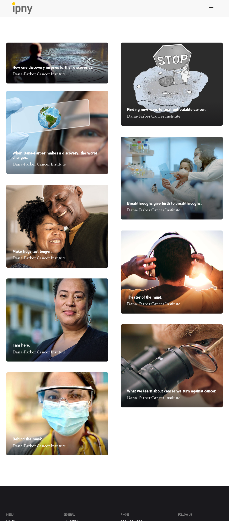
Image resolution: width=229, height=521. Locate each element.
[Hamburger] (211, 8)
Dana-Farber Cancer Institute (39, 74)
